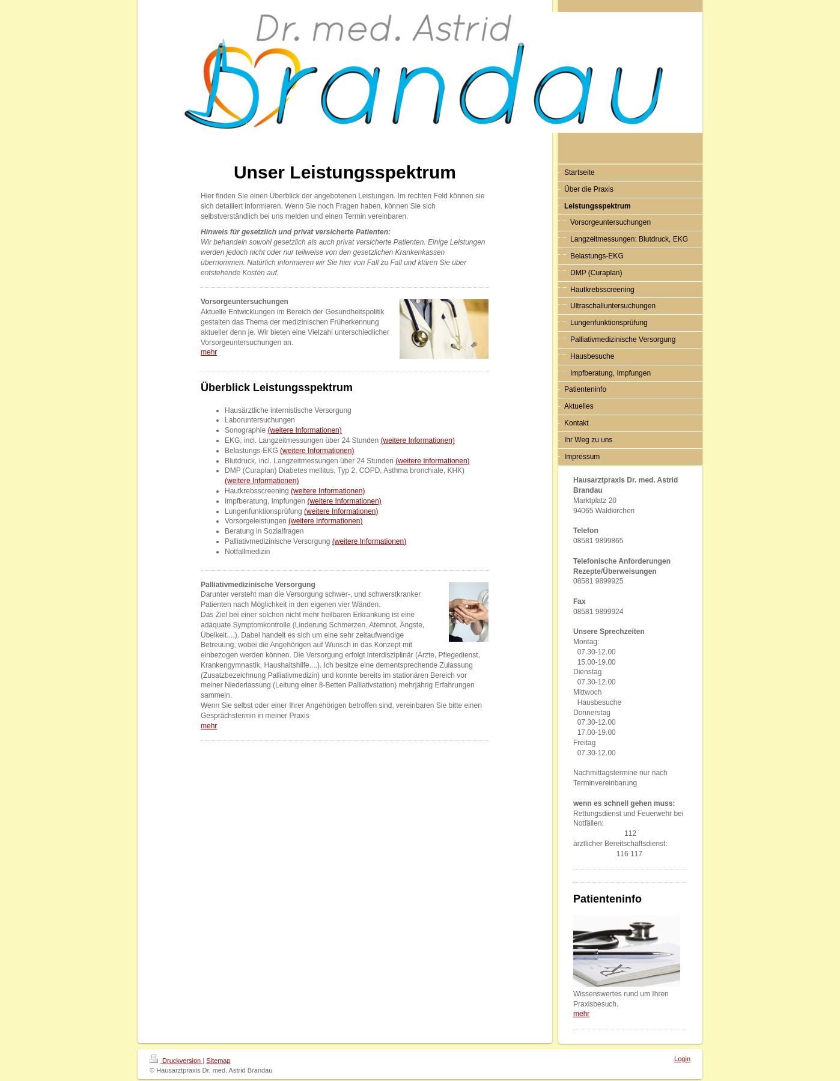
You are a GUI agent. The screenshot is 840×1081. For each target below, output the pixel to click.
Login (682, 1058)
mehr (209, 352)
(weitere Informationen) (304, 430)
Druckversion (176, 1060)
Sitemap (218, 1060)
